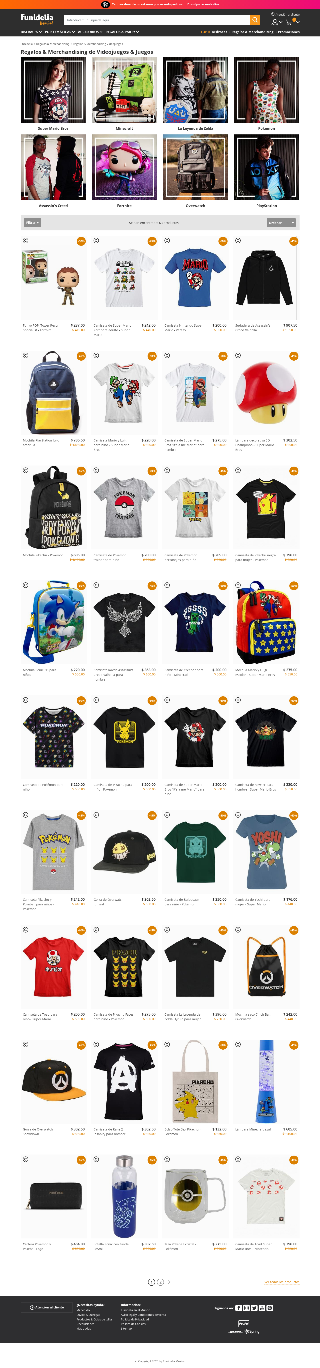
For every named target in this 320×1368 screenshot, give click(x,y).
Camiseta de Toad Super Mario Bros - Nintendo (253, 1246)
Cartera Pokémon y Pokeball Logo (37, 1246)
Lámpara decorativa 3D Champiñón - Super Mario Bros (254, 445)
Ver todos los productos (282, 1282)
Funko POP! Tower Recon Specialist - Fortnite (41, 327)
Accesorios (88, 32)
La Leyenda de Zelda (195, 128)
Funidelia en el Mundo (135, 1310)
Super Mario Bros (53, 128)
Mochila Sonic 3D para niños (39, 672)
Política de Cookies (133, 1324)
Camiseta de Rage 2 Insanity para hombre (110, 1131)
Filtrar (31, 222)
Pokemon (266, 128)
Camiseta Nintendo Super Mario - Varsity (183, 327)
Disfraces (29, 32)
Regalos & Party (120, 32)
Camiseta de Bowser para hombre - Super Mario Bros (255, 787)
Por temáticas (58, 32)
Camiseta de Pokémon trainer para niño (110, 557)
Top (203, 32)
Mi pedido (83, 1310)
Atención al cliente (47, 1307)
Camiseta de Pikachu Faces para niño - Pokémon (114, 1016)
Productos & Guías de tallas (94, 1319)
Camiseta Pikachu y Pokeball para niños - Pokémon (38, 904)
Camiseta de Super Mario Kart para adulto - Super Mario (112, 330)
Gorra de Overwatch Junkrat (109, 901)
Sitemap (126, 1328)
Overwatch (195, 205)
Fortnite (124, 205)
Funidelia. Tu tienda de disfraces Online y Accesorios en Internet (37, 20)
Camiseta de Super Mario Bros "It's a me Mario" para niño (184, 789)
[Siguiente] (169, 1282)
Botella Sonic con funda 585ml (111, 1246)
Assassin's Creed (53, 205)
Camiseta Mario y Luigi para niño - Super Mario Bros (111, 445)
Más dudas (83, 1328)
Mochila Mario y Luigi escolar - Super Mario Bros (255, 672)
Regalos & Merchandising (52, 44)
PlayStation (266, 205)
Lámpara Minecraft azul (253, 1129)
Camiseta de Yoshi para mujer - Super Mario (252, 901)
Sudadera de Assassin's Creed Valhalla (252, 327)
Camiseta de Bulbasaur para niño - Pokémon (181, 901)
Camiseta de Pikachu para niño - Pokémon (113, 787)
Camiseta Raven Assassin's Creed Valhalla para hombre (113, 674)
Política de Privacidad (135, 1319)
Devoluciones (85, 1324)
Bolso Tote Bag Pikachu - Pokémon (182, 1131)
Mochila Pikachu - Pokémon (43, 555)
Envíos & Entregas (88, 1315)
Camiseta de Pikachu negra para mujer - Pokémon (255, 557)
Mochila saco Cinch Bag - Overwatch (253, 1016)
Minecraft (124, 128)
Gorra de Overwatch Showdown (38, 1131)
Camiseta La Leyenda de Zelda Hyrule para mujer (182, 1016)
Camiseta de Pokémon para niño (43, 787)
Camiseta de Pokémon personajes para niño (180, 557)
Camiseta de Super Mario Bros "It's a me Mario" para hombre (184, 445)
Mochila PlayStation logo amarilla (41, 442)
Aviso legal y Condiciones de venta (143, 1315)
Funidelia (27, 44)
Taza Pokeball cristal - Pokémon (180, 1246)
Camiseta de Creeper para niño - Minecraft (184, 672)
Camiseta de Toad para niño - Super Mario (40, 1016)
